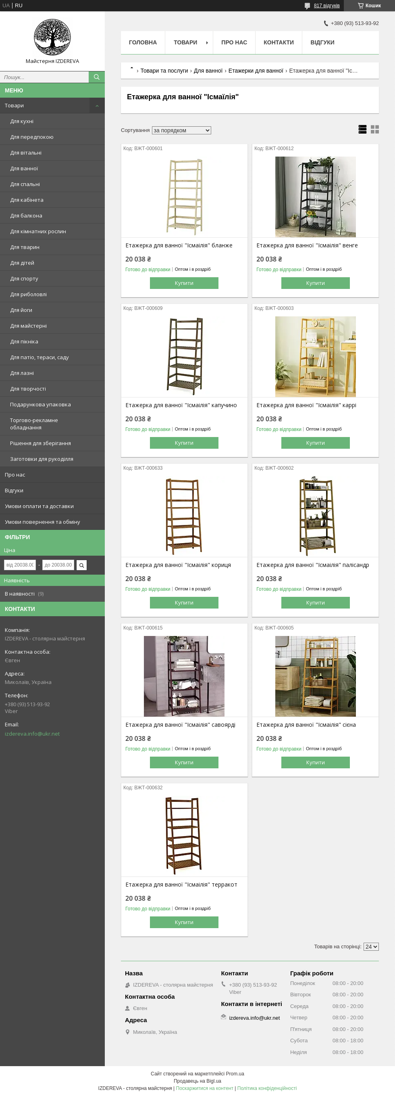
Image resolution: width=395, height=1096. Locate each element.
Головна (143, 42)
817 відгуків (327, 5)
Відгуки (14, 490)
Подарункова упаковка (40, 404)
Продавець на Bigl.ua (197, 1081)
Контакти (279, 42)
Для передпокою (32, 136)
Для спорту (24, 278)
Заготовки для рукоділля (41, 458)
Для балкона (26, 215)
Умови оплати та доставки (39, 506)
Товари (14, 105)
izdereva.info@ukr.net (32, 733)
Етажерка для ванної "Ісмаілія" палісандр (312, 565)
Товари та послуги (164, 70)
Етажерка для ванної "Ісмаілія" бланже (179, 245)
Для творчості (28, 388)
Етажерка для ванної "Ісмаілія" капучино (181, 405)
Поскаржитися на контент (204, 1088)
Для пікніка (24, 341)
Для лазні (22, 372)
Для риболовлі (28, 294)
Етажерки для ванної (256, 70)
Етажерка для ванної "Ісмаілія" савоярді (180, 724)
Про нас (15, 474)
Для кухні (21, 121)
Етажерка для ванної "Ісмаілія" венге (307, 245)
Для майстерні (28, 325)
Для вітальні (26, 152)
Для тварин (25, 247)
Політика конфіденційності (267, 1088)
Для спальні (25, 184)
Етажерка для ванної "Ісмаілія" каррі (306, 405)
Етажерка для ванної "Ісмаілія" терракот (181, 884)
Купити (184, 283)
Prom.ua (235, 1074)
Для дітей (22, 262)
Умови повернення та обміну (42, 521)
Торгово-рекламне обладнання (34, 423)
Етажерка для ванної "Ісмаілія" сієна (306, 724)
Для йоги (21, 310)
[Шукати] (97, 77)
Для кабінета (27, 199)
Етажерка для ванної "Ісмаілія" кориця (178, 565)
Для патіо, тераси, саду (39, 357)
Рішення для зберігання (40, 443)
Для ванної (24, 168)
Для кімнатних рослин (38, 231)
